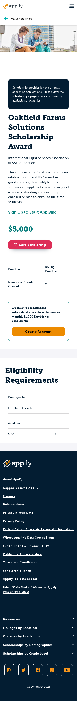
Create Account (38, 331)
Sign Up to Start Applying (32, 212)
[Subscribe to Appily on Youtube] (67, 670)
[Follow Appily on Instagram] (9, 670)
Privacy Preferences (16, 592)
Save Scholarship (30, 245)
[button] (16, 244)
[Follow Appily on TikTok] (52, 670)
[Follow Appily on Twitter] (23, 670)
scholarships (20, 96)
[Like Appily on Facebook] (38, 670)
